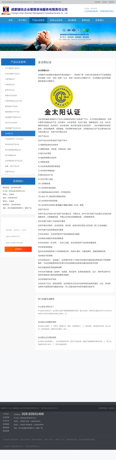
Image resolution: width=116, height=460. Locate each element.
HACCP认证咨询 (11, 136)
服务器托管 (15, 416)
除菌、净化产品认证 (12, 179)
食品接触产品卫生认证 (13, 141)
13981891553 (106, 11)
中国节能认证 (10, 92)
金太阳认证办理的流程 (47, 350)
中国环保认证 (10, 97)
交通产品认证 (10, 185)
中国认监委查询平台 (32, 423)
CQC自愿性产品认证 (12, 87)
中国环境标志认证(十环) (13, 114)
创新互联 (112, 410)
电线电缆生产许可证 (12, 125)
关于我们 (22, 20)
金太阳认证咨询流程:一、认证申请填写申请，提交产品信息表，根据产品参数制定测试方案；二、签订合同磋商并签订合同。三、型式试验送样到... (74, 356)
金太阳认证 (9, 146)
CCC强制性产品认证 (12, 81)
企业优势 (6, 394)
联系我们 (111, 2)
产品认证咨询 (38, 20)
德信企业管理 (25, 416)
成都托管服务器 (36, 416)
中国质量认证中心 (17, 423)
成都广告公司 (60, 416)
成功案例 (72, 20)
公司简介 (104, 2)
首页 (11, 20)
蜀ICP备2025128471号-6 (49, 410)
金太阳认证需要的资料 (47, 335)
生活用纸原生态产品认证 (14, 174)
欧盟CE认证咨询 (11, 108)
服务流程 (6, 404)
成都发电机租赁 (71, 416)
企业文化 (6, 398)
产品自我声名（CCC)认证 (14, 152)
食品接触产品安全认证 (13, 130)
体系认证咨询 (56, 20)
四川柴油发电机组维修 (87, 416)
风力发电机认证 (10, 168)
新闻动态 (86, 20)
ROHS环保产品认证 (12, 157)
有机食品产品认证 (11, 119)
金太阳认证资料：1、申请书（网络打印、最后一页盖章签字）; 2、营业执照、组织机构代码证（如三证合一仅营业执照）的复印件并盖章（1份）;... (74, 340)
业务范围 (97, 2)
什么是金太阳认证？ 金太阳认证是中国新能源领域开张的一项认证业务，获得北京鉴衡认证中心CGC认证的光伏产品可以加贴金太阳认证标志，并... (75, 325)
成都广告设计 (49, 416)
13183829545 (91, 11)
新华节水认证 (10, 103)
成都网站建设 (103, 410)
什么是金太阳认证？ (46, 320)
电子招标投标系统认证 (13, 163)
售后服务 (6, 401)
